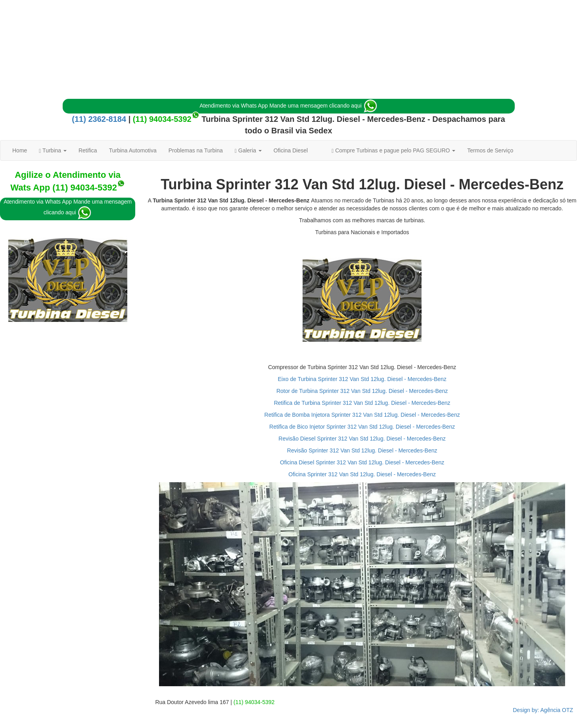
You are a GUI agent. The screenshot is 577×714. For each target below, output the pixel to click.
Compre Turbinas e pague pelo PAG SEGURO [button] (393, 150)
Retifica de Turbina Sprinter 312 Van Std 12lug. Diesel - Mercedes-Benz (362, 403)
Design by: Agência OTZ (543, 710)
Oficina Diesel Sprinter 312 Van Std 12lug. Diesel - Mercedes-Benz (362, 462)
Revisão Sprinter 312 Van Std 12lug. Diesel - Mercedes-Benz (362, 450)
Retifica (88, 150)
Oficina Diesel (291, 150)
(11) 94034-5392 (162, 119)
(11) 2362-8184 (99, 119)
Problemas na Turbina (196, 150)
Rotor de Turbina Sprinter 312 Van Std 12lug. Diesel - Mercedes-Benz (362, 391)
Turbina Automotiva (133, 150)
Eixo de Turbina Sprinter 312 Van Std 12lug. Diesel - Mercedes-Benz (362, 379)
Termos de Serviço (490, 150)
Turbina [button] (53, 150)
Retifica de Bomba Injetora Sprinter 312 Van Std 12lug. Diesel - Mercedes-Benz (362, 415)
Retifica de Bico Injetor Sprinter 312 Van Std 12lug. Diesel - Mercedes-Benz (362, 426)
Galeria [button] (248, 150)
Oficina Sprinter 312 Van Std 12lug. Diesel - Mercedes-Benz (362, 474)
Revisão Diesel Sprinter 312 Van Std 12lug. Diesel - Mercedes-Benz (362, 438)
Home (19, 150)
